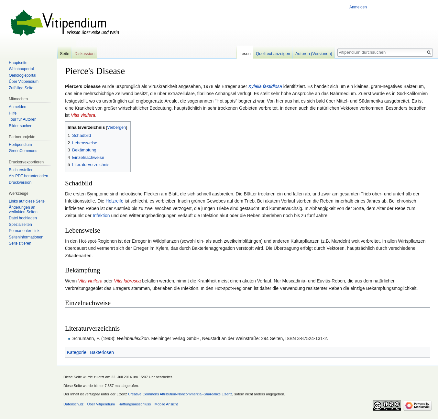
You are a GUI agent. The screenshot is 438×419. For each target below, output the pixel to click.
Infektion (101, 215)
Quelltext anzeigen (273, 53)
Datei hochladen (23, 218)
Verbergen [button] (116, 127)
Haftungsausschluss (134, 404)
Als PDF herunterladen (28, 176)
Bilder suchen (20, 126)
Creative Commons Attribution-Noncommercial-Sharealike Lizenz (180, 394)
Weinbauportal (21, 69)
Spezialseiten (20, 224)
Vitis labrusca (127, 280)
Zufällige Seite (21, 88)
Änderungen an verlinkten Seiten (23, 209)
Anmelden (358, 7)
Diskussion (84, 53)
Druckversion (20, 182)
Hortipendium (20, 144)
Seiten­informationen (26, 237)
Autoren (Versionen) (313, 53)
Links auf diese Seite (27, 201)
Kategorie (76, 352)
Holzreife (114, 201)
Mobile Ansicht (166, 404)
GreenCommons (23, 151)
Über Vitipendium (23, 81)
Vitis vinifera (83, 115)
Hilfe (12, 113)
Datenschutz (73, 404)
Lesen (245, 53)
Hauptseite (18, 63)
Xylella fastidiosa (265, 86)
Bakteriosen (102, 352)
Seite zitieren (20, 243)
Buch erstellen (21, 170)
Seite (64, 53)
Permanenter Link (24, 230)
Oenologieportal (22, 75)
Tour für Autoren (22, 119)
